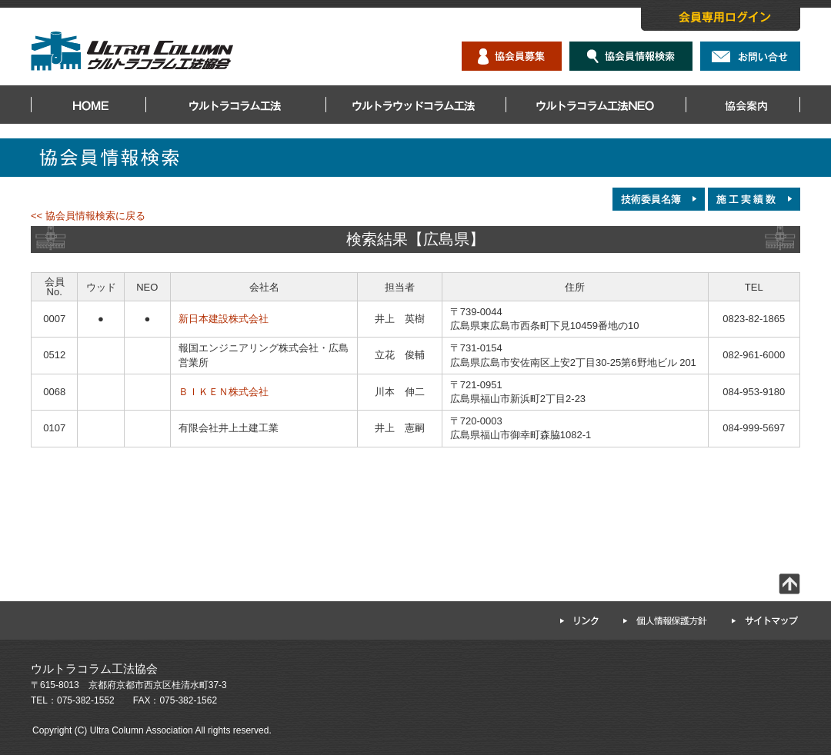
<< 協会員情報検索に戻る (88, 215)
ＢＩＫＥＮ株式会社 (224, 391)
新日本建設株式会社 (224, 318)
